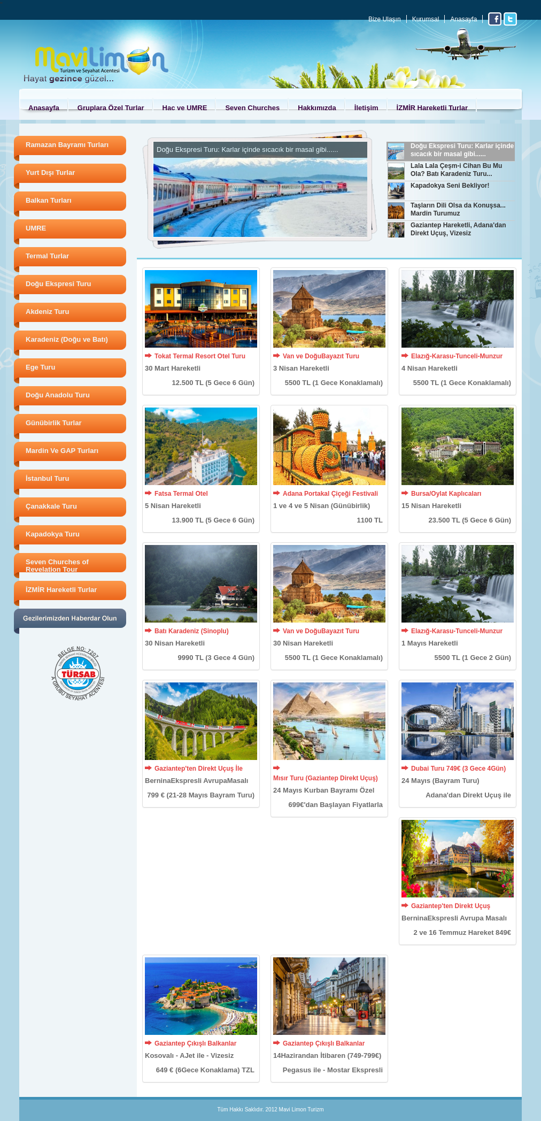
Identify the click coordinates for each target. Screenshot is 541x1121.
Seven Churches (252, 108)
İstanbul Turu (47, 478)
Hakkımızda (317, 108)
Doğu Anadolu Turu (58, 395)
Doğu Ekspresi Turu (58, 284)
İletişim (366, 108)
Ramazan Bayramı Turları (67, 145)
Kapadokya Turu (53, 534)
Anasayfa (463, 19)
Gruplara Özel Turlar (111, 108)
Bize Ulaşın (384, 19)
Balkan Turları (49, 200)
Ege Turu (40, 367)
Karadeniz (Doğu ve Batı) (67, 339)
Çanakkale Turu (51, 506)
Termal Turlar (47, 256)
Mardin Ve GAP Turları (62, 451)
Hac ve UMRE (185, 108)
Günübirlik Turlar (54, 423)
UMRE (36, 228)
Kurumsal (425, 19)
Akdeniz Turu (47, 312)
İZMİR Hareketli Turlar (432, 108)
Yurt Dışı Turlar (50, 172)
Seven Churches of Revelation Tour (57, 565)
